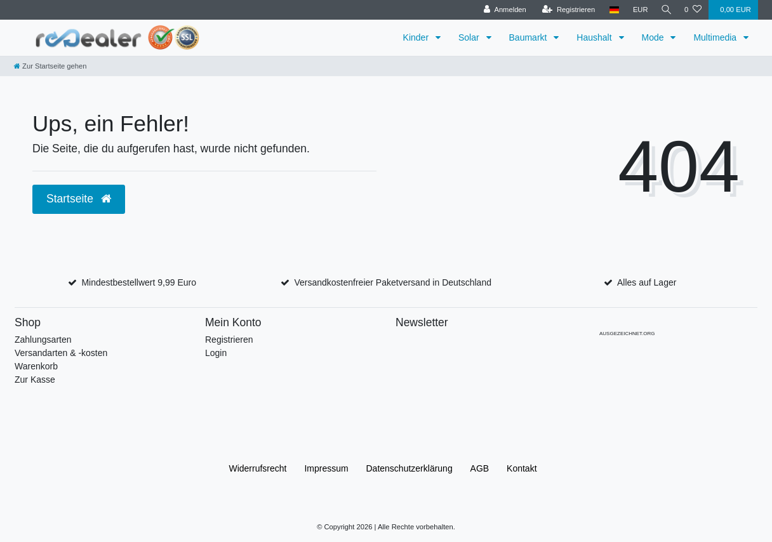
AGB (479, 468)
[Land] (611, 10)
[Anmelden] (502, 10)
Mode (654, 37)
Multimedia (716, 37)
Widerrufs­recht (257, 468)
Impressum (326, 468)
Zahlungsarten (43, 339)
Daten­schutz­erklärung (409, 468)
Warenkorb (36, 366)
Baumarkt (529, 37)
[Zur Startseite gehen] (50, 66)
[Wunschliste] (693, 10)
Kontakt (521, 468)
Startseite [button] (78, 198)
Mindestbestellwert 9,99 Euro (138, 282)
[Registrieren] (565, 10)
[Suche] (664, 10)
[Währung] (637, 10)
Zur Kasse (35, 379)
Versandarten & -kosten (61, 353)
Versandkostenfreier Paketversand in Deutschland (392, 282)
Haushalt (595, 37)
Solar (470, 37)
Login (216, 353)
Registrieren (229, 339)
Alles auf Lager (646, 282)
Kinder (417, 37)
